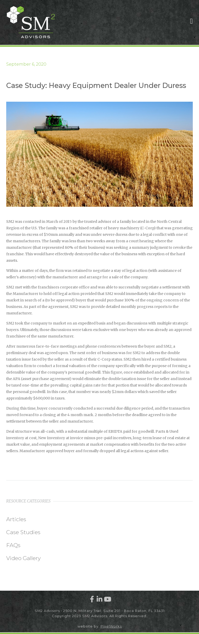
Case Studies (23, 532)
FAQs (13, 545)
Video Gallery (23, 558)
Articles (16, 519)
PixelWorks (111, 626)
